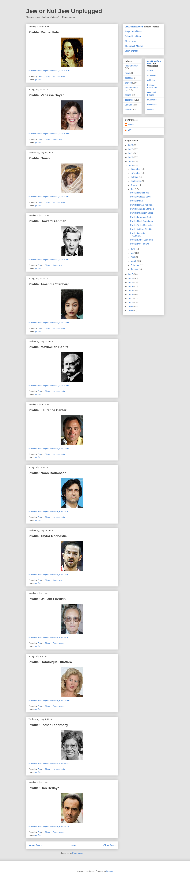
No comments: (59, 76)
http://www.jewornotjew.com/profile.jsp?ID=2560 (48, 700)
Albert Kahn (130, 41)
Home (72, 845)
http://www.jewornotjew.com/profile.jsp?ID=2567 (48, 259)
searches (129, 100)
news (127, 73)
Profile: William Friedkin (47, 599)
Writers (150, 109)
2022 (130, 149)
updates (128, 105)
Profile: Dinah (39, 158)
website (128, 109)
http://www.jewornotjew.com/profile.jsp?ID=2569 (48, 133)
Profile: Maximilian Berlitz (48, 347)
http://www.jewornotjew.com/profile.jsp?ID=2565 (48, 385)
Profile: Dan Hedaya (43, 788)
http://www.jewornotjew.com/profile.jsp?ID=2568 (48, 196)
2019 (130, 161)
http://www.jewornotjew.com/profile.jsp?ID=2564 (48, 448)
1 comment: (58, 139)
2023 (130, 145)
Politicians (152, 104)
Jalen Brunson (131, 51)
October (135, 177)
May (133, 253)
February (135, 265)
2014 (130, 286)
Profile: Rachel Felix (44, 32)
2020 (130, 157)
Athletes (151, 80)
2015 (130, 282)
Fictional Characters (152, 86)
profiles (38, 79)
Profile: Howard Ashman (47, 221)
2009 (130, 306)
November (136, 173)
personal (129, 78)
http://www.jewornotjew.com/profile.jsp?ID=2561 (48, 637)
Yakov (131, 124)
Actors (150, 70)
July (133, 189)
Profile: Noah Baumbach (47, 473)
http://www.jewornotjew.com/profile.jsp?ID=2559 (48, 763)
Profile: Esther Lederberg (48, 725)
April (133, 257)
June (133, 249)
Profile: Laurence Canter (47, 410)
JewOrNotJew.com (134, 27)
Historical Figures (151, 93)
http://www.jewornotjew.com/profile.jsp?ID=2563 (48, 511)
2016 (130, 278)
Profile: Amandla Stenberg (48, 284)
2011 (130, 298)
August (134, 185)
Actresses (151, 75)
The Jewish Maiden (134, 46)
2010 (130, 302)
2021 (130, 153)
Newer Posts (35, 845)
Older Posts (109, 845)
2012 (130, 294)
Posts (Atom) (77, 853)
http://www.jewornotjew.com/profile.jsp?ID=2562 (48, 574)
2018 (130, 165)
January (135, 269)
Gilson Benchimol (133, 36)
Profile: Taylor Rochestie (47, 536)
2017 (130, 274)
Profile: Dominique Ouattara (50, 662)
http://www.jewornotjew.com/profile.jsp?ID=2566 (48, 322)
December (136, 169)
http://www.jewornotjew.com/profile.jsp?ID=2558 (48, 826)
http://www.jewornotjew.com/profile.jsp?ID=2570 (48, 70)
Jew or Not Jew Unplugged (64, 11)
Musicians (151, 100)
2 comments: (58, 643)
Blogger (109, 871)
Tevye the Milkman (133, 31)
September (136, 181)
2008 (130, 310)
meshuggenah (131, 66)
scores (128, 95)
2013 (130, 290)
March (134, 261)
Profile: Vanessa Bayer (46, 95)
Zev (129, 130)
